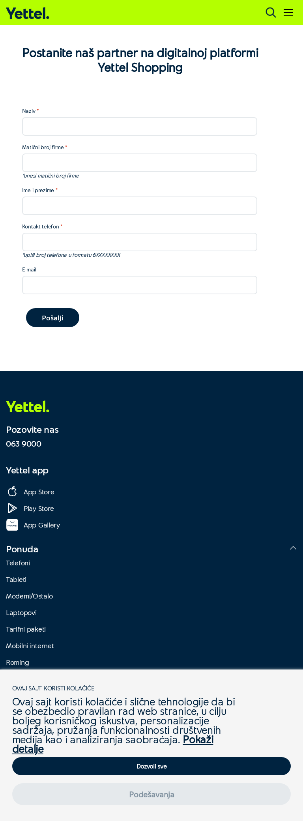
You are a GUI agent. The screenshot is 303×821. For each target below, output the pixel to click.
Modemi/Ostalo (29, 595)
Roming (17, 662)
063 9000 (23, 443)
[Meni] (288, 13)
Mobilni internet (30, 645)
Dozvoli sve (152, 766)
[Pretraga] (271, 13)
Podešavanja (151, 794)
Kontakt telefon (40, 226)
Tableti (16, 579)
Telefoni (18, 562)
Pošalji (53, 317)
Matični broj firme (43, 147)
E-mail (29, 269)
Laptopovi (21, 612)
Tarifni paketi (26, 629)
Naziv (29, 110)
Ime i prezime (38, 190)
